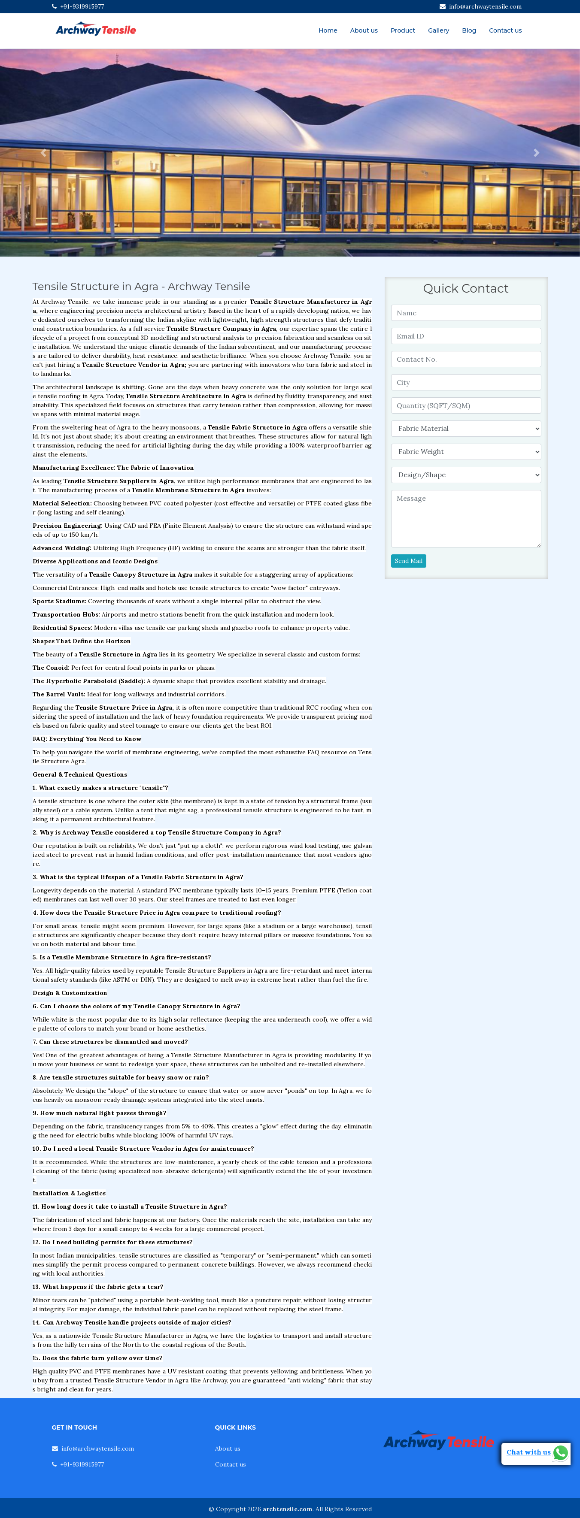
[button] (43, 153)
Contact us (505, 30)
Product (403, 30)
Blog (469, 30)
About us (364, 30)
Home (328, 30)
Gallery (438, 30)
